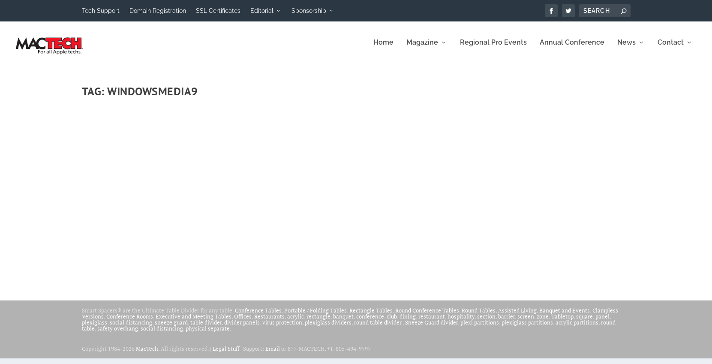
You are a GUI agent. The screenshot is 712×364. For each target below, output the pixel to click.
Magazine (422, 48)
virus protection (282, 328)
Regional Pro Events (493, 48)
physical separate (208, 334)
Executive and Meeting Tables (193, 322)
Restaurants (269, 322)
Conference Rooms (129, 322)
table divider (206, 328)
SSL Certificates (218, 10)
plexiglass (94, 328)
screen (525, 322)
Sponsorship (308, 10)
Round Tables (479, 316)
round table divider (378, 328)
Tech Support (101, 10)
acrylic (295, 322)
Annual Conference (572, 48)
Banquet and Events (564, 316)
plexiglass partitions (527, 328)
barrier (506, 322)
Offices (243, 322)
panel (602, 322)
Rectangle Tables (371, 316)
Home (383, 48)
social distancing (131, 328)
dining (408, 322)
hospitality (461, 322)
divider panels (242, 328)
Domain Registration (157, 10)
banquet (343, 322)
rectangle (318, 322)
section (486, 322)
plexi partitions (479, 328)
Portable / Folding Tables (315, 316)
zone (543, 322)
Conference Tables (258, 316)
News (626, 48)
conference (370, 322)
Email (272, 354)
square (584, 322)
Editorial (261, 10)
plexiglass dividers (328, 328)
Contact (671, 48)
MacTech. (147, 354)
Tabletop (562, 322)
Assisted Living (517, 316)
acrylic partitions (577, 328)
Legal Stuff (226, 354)
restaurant (431, 322)
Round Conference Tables (427, 316)
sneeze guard (171, 328)
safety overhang (117, 334)
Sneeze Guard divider (431, 328)
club (392, 322)
